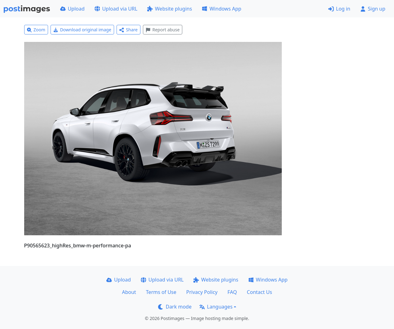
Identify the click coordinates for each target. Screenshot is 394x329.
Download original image (82, 30)
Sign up (372, 8)
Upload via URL (116, 8)
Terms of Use (161, 292)
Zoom (36, 30)
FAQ (232, 292)
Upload (72, 8)
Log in (339, 8)
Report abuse (162, 30)
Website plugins (169, 8)
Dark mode (175, 306)
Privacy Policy (202, 292)
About (129, 292)
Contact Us (259, 292)
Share (128, 30)
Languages (215, 306)
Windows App (221, 8)
